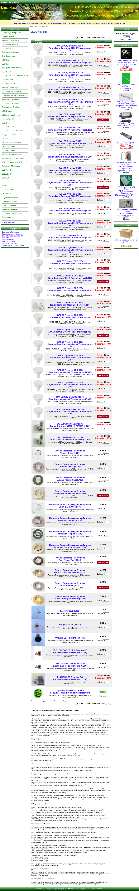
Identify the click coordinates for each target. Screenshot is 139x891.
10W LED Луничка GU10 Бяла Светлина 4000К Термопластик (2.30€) (70, 236)
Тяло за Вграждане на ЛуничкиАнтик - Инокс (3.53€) (70, 584)
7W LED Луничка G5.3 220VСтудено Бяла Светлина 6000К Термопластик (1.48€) (70, 384)
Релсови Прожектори (10, 88)
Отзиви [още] (126, 225)
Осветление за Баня (9, 201)
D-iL (3, 182)
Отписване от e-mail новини (13, 246)
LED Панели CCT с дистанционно (15, 76)
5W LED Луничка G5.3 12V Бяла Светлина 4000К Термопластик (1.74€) (70, 61)
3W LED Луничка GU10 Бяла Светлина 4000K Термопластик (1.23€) (70, 129)
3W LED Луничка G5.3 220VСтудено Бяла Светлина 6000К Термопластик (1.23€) (70, 290)
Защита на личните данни (12, 234)
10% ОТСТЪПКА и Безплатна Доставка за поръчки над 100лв (97, 23)
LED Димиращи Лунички (11, 115)
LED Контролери (8, 150)
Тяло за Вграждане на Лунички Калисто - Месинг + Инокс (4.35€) (70, 571)
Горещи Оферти (8, 36)
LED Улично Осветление (11, 91)
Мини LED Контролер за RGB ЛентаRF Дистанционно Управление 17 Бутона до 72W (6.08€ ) (126, 166)
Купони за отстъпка (9, 244)
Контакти (5, 238)
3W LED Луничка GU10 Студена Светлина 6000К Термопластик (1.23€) (70, 142)
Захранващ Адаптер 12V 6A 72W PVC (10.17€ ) (126, 124)
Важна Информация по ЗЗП (13, 236)
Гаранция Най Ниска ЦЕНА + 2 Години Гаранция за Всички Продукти (70, 691)
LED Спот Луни (7, 170)
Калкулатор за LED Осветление (91, 889)
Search (126, 29)
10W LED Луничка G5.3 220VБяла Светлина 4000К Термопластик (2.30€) (70, 398)
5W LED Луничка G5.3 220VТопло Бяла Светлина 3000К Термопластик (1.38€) (70, 317)
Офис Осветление (9, 205)
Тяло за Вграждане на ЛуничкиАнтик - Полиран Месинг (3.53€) (70, 597)
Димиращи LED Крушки (11, 52)
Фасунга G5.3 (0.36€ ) (70, 611)
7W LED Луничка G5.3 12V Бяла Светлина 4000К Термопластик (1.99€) (70, 88)
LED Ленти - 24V (8, 139)
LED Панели (6, 72)
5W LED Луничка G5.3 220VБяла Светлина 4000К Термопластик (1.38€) (70, 331)
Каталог (4, 2)
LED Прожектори (8, 84)
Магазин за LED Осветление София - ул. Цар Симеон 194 (40, 23)
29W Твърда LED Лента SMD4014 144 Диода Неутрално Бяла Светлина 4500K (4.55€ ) (126, 104)
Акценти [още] (126, 45)
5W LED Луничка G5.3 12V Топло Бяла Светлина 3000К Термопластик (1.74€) (70, 48)
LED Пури (5, 60)
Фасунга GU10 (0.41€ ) (70, 624)
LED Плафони (7, 80)
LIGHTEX (5, 178)
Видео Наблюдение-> (10, 209)
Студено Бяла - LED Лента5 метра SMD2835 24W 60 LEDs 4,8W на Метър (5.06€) (126, 62)
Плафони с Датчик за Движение (14, 95)
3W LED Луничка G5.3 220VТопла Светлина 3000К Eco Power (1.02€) (70, 304)
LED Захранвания (9, 147)
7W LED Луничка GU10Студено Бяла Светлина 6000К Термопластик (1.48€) (70, 223)
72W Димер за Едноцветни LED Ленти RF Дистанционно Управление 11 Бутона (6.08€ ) (126, 212)
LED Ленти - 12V (8, 127)
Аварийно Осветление (10, 99)
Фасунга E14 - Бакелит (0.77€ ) (70, 638)
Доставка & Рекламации (11, 232)
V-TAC (4, 186)
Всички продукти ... (9, 222)
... (103, 118)
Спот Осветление (8, 56)
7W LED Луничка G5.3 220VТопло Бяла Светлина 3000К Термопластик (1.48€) (70, 357)
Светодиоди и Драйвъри (11, 107)
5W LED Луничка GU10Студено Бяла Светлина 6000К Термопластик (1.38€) (70, 182)
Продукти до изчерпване (11, 33)
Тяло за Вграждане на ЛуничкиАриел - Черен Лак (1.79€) (70, 479)
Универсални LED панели (12, 68)
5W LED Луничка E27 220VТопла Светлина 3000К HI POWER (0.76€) (70, 425)
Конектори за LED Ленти (11, 154)
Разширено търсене (126, 39)
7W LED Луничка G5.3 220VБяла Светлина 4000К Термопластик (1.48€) (70, 371)
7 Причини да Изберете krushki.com (60, 889)
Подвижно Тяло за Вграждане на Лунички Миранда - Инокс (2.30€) (70, 519)
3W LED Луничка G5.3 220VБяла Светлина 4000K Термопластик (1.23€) (70, 277)
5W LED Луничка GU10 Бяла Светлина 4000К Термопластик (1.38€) (70, 169)
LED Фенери (6, 194)
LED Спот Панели (9, 190)
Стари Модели (7, 217)
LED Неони (6, 123)
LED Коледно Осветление (12, 213)
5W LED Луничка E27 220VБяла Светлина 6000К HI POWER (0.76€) (70, 438)
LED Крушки (6, 48)
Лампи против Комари (10, 40)
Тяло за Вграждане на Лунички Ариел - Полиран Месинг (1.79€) (70, 492)
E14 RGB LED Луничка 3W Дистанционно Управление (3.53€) (70, 678)
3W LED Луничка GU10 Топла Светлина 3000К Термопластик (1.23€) (70, 115)
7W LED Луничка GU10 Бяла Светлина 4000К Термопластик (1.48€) (70, 209)
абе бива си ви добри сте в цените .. (126, 240)
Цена (103, 41)
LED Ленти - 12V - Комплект (12, 131)
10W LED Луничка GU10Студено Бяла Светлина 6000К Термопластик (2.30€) (70, 250)
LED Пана (5, 64)
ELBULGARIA (7, 174)
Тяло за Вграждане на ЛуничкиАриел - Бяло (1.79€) (70, 452)
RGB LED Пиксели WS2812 (12, 162)
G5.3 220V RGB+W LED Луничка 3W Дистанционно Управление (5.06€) (70, 651)
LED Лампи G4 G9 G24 (10, 103)
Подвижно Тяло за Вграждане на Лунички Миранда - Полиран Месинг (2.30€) (70, 546)
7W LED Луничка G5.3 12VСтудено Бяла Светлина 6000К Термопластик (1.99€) (70, 102)
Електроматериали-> (10, 44)
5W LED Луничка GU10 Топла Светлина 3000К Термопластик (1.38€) (70, 155)
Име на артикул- (70, 41)
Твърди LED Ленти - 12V (11, 135)
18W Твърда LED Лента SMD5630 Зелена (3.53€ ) (126, 86)
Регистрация (14, 2)
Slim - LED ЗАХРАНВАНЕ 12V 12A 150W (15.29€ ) (126, 142)
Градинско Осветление (11, 198)
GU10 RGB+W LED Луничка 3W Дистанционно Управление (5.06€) (70, 665)
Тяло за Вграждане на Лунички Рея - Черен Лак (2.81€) (70, 559)
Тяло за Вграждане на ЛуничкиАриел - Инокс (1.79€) (70, 465)
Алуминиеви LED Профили (12, 158)
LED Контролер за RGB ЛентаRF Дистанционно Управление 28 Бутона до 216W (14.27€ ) (126, 190)
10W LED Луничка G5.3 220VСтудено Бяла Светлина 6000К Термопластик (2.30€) (70, 411)
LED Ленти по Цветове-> (11, 143)
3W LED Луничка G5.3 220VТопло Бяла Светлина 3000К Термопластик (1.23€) (70, 263)
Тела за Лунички (8, 119)
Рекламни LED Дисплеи (11, 166)
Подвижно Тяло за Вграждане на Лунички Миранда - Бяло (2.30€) (70, 506)
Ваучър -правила (8, 242)
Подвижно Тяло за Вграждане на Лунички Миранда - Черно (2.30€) (70, 532)
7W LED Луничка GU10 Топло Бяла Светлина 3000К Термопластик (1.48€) (70, 196)
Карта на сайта (8, 240)
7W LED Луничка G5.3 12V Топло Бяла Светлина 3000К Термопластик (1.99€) (70, 75)
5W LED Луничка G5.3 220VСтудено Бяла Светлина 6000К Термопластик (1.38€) (70, 344)
